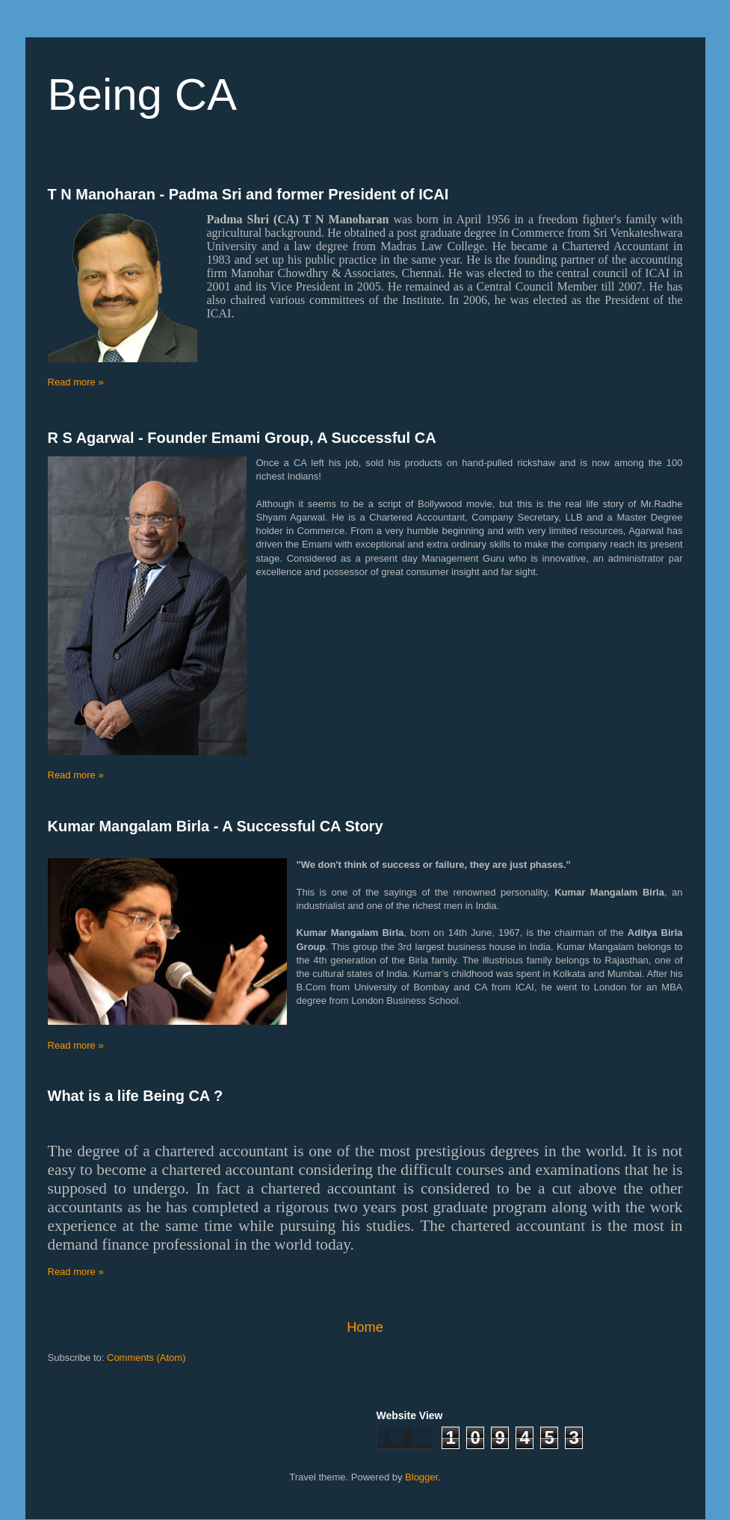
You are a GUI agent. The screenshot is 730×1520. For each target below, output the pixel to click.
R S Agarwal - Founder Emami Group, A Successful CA (242, 437)
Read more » (76, 382)
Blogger (421, 1477)
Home (365, 1327)
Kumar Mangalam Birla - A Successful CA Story (215, 826)
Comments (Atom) (146, 1357)
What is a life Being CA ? (135, 1096)
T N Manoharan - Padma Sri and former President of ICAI (248, 194)
